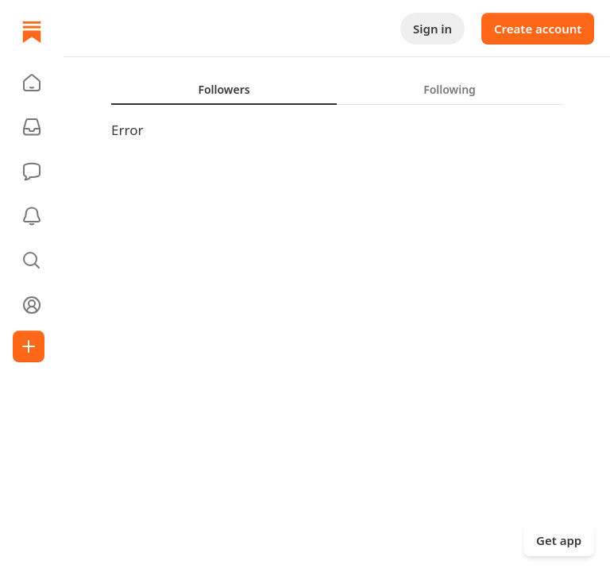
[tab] (224, 89)
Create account (537, 29)
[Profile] (32, 305)
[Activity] (32, 216)
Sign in (432, 29)
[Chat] (32, 172)
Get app (558, 540)
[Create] (28, 346)
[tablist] (336, 89)
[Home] (32, 32)
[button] (32, 83)
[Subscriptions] (32, 127)
